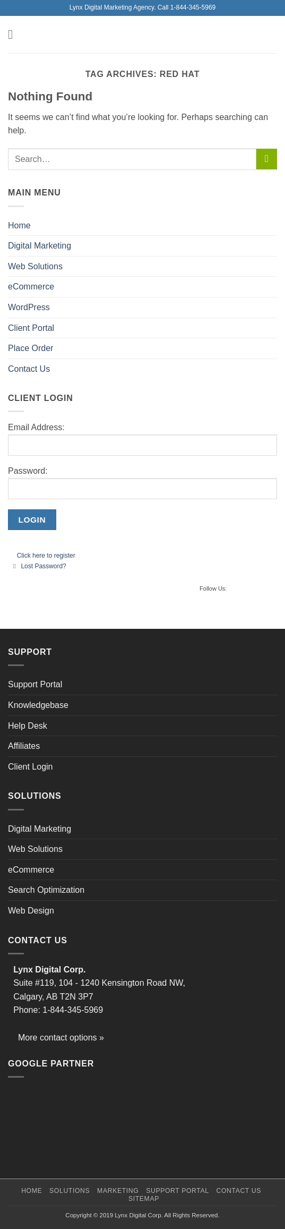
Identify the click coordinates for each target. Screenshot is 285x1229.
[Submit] (266, 159)
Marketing (118, 1190)
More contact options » (61, 1037)
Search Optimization (46, 889)
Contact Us (29, 368)
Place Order (30, 348)
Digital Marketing (39, 245)
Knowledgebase (38, 705)
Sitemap (143, 1198)
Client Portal (31, 327)
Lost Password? (43, 566)
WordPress (29, 307)
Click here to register (46, 555)
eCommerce (31, 286)
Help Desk (27, 725)
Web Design (31, 910)
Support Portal (35, 684)
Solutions (69, 1190)
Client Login (30, 766)
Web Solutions (35, 266)
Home (19, 225)
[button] (14, 34)
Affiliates (24, 745)
